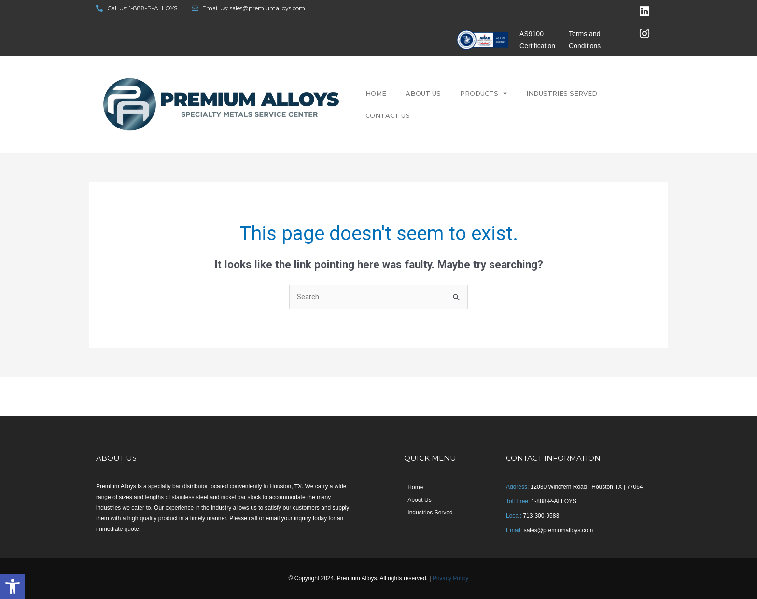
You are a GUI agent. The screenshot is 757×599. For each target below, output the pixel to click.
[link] (12, 586)
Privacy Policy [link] (451, 578)
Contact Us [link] (387, 115)
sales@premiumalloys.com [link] (558, 530)
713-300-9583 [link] (541, 516)
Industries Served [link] (561, 93)
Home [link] (375, 93)
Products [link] (483, 93)
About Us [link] (423, 93)
